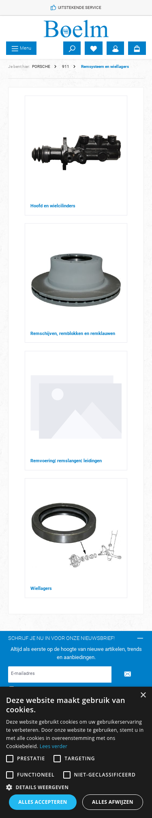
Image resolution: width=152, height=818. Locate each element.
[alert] (76, 752)
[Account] (115, 48)
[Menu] (21, 48)
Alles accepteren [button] (42, 801)
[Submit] (127, 674)
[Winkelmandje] (137, 48)
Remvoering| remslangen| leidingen (66, 460)
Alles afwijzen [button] (112, 801)
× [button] (143, 695)
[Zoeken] (72, 48)
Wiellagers (41, 588)
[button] (76, 787)
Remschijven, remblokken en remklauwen (72, 333)
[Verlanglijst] (94, 48)
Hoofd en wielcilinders (52, 206)
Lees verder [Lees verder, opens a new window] (54, 746)
